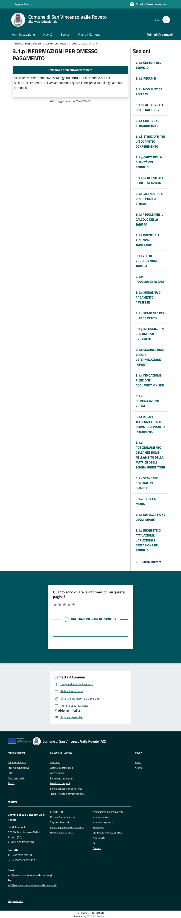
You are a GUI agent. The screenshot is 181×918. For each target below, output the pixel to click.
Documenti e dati (16, 778)
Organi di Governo (17, 762)
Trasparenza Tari (33, 43)
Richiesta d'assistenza (62, 833)
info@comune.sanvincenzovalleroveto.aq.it (30, 875)
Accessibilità (99, 838)
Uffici (10, 773)
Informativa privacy (103, 822)
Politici (11, 783)
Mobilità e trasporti (60, 783)
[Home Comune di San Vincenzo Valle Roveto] (61, 19)
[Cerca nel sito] (166, 20)
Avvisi (138, 762)
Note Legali (98, 827)
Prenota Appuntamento (62, 817)
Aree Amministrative (18, 768)
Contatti (97, 848)
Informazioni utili (101, 817)
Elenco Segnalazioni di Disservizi (67, 827)
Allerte (138, 768)
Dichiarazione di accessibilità (107, 833)
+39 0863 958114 (23, 855)
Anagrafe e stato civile (61, 768)
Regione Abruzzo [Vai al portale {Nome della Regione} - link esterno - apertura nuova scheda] (21, 4)
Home (18, 43)
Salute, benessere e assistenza (66, 789)
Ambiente (55, 762)
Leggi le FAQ (56, 812)
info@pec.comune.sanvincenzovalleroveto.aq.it (32, 885)
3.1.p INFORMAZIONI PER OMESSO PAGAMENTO (70, 43)
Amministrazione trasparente (108, 812)
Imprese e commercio (61, 778)
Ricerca (96, 843)
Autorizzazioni (57, 773)
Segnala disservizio (60, 822)
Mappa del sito (15, 901)
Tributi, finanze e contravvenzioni (67, 794)
